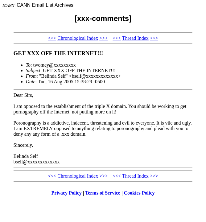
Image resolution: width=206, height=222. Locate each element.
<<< (52, 38)
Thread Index (135, 38)
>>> (103, 38)
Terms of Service (102, 192)
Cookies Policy (139, 192)
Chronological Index (77, 38)
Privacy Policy (67, 192)
